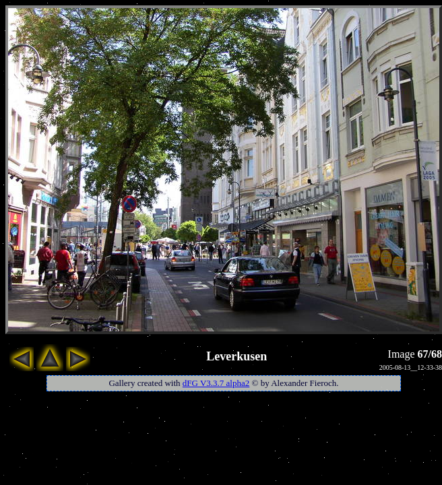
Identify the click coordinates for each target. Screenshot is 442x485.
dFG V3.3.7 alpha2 (216, 383)
